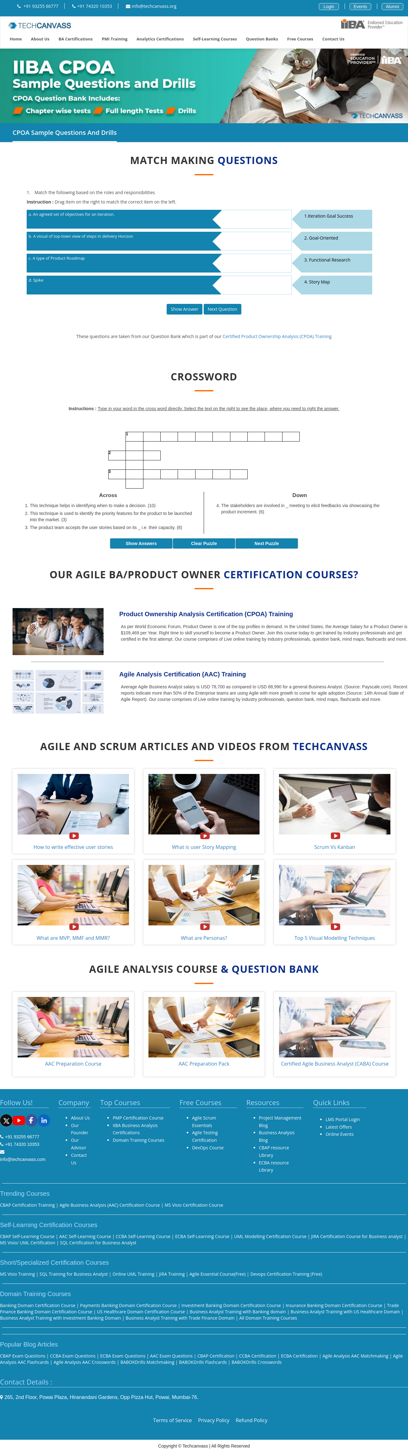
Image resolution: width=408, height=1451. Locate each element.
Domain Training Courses (138, 1140)
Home (16, 39)
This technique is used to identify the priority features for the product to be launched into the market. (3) (111, 516)
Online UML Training (133, 1274)
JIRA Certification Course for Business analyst (357, 1236)
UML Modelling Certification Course (270, 1236)
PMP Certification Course (138, 1118)
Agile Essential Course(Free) (218, 1274)
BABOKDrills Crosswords (257, 1362)
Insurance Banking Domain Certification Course (335, 1305)
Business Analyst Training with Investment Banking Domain (61, 1318)
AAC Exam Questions (172, 1356)
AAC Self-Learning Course (85, 1236)
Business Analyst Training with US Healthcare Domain (346, 1312)
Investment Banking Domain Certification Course (231, 1305)
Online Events (339, 1134)
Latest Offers (338, 1127)
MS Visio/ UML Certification (27, 1243)
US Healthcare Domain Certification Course (141, 1312)
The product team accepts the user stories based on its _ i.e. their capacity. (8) (106, 527)
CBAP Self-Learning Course (27, 1236)
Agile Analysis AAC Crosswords (85, 1362)
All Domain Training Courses (268, 1318)
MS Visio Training (17, 1274)
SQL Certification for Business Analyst (98, 1243)
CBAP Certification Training (27, 1205)
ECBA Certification (300, 1356)
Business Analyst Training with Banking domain (238, 1312)
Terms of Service (172, 1420)
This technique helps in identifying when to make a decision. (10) (93, 505)
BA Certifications (76, 39)
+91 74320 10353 (92, 6)
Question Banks (262, 39)
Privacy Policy (213, 1420)
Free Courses (300, 39)
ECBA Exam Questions (122, 1356)
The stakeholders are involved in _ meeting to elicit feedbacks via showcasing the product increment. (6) (300, 508)
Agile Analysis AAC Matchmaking (355, 1356)
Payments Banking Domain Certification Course (129, 1305)
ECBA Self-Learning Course (202, 1236)
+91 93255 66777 (37, 6)
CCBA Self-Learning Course (143, 1236)
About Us (40, 39)
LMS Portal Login (342, 1119)
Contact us (333, 39)
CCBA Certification (258, 1356)
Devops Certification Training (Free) (286, 1274)
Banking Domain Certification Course (38, 1305)
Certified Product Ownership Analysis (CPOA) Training (277, 336)
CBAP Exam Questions (22, 1356)
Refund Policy (251, 1420)
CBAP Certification (215, 1356)
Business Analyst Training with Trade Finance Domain (180, 1318)
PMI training (114, 39)
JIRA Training (172, 1274)
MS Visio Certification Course (193, 1205)
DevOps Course (208, 1148)
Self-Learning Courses (215, 39)
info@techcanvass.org (151, 6)
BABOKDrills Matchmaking (147, 1362)
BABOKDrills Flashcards (203, 1362)
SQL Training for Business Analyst (74, 1274)
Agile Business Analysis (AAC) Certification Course (110, 1205)
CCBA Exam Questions (72, 1356)
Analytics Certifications (160, 39)
